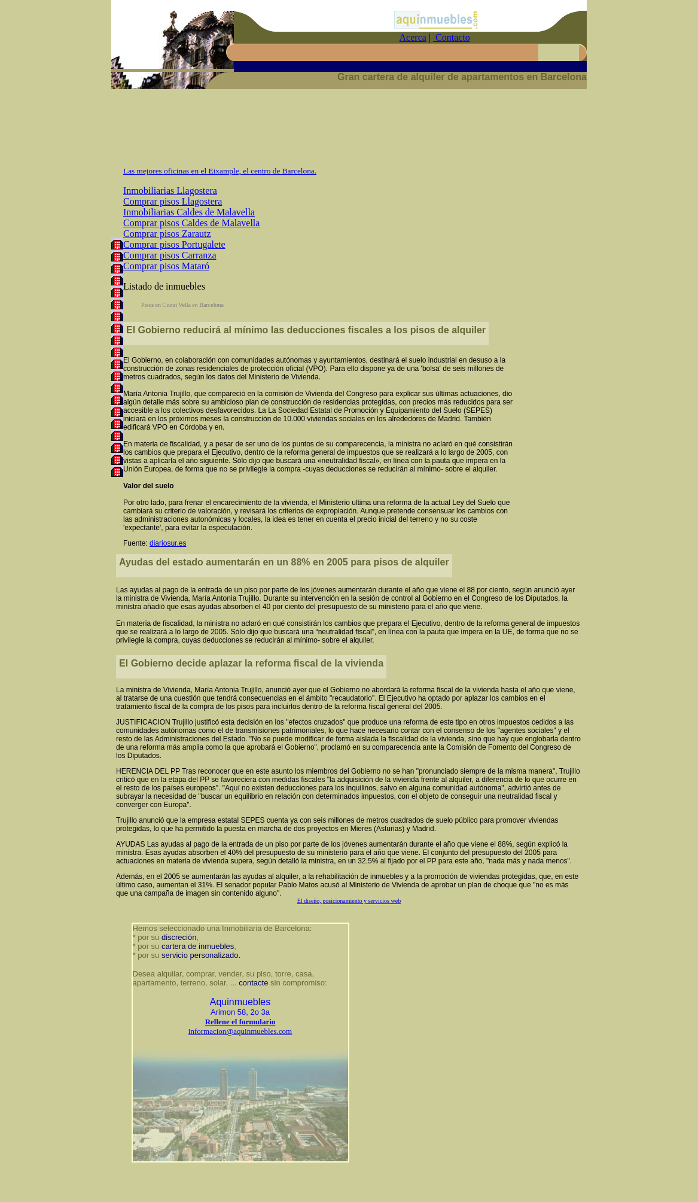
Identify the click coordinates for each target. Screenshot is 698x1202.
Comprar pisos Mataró (166, 266)
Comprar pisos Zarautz (167, 234)
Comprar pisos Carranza (170, 255)
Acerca (413, 37)
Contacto (451, 37)
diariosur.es (168, 543)
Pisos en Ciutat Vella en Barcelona (182, 305)
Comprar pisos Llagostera (172, 201)
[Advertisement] (349, 133)
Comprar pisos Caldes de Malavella (191, 223)
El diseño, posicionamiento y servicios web (349, 900)
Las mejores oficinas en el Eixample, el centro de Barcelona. (219, 170)
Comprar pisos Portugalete (174, 244)
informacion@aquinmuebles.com (240, 1031)
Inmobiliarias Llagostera (170, 190)
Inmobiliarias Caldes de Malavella (189, 212)
